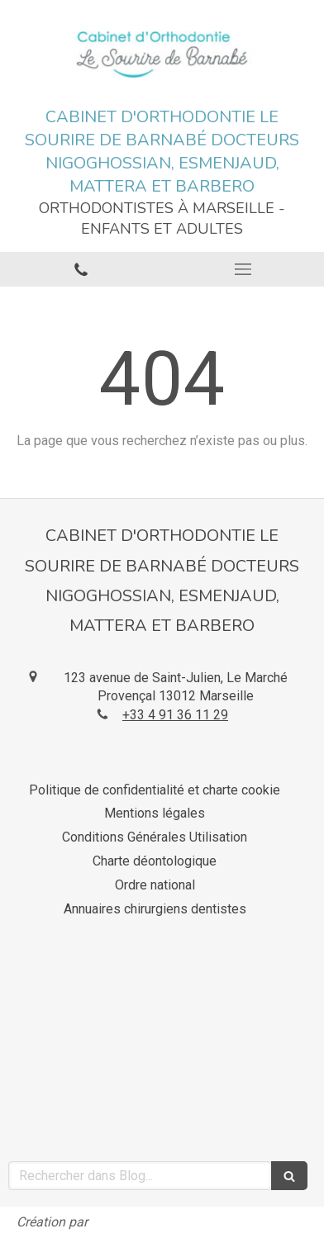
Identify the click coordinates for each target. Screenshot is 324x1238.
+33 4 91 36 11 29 (175, 715)
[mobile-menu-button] (243, 269)
